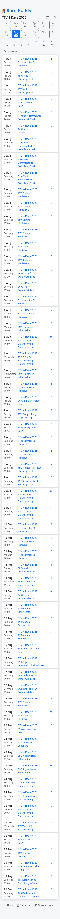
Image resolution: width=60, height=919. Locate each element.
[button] (47, 17)
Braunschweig (25, 347)
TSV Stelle (23, 75)
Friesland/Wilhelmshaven (31, 665)
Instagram (24, 905)
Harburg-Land (25, 79)
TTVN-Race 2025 (27, 58)
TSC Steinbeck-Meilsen (29, 467)
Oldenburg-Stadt (27, 149)
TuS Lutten (23, 129)
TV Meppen (24, 608)
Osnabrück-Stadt (27, 119)
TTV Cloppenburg (27, 414)
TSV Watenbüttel (26, 581)
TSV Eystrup (24, 852)
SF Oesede (23, 568)
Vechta (21, 132)
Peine (21, 404)
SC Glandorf (24, 273)
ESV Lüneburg (25, 742)
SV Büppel (23, 662)
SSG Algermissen (27, 755)
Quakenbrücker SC (28, 675)
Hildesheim (24, 330)
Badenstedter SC (26, 62)
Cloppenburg (25, 417)
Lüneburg (23, 745)
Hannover (23, 65)
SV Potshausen (25, 102)
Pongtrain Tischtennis (29, 115)
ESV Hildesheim (26, 326)
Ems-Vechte (24, 611)
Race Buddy (16, 10)
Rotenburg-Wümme (28, 883)
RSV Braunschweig (27, 782)
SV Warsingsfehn (27, 427)
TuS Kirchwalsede (27, 879)
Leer (20, 105)
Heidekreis (23, 196)
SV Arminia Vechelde (28, 400)
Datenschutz (44, 905)
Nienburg (23, 856)
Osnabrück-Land (26, 276)
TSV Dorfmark (25, 192)
